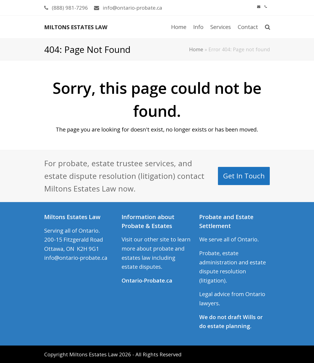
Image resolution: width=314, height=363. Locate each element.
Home (196, 49)
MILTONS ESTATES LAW (75, 27)
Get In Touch (244, 175)
